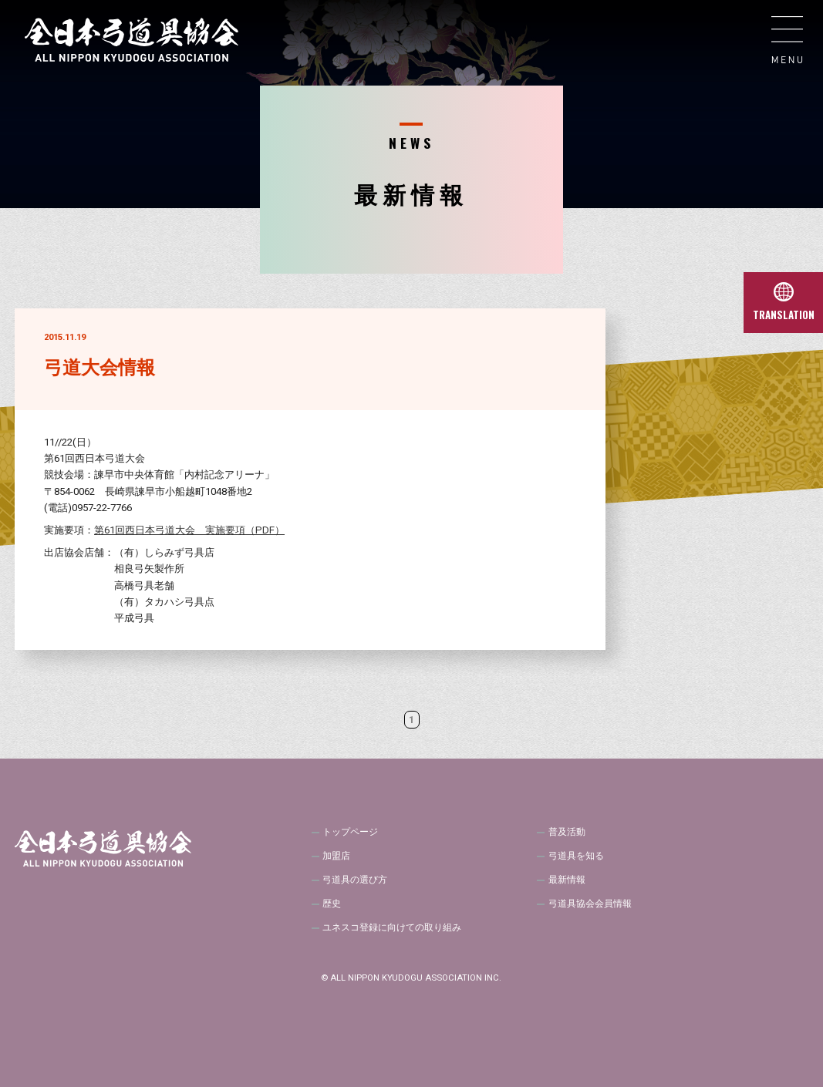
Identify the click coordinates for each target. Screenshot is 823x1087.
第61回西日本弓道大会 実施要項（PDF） (189, 530)
